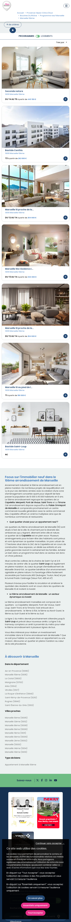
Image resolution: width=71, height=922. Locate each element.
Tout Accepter (35, 912)
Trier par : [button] (60, 42)
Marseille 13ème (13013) (16, 752)
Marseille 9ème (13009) (16, 736)
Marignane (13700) (14, 682)
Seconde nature (14, 91)
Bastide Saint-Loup (16, 446)
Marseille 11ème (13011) (15, 733)
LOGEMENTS (46, 36)
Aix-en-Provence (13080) (17, 671)
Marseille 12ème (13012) (16, 721)
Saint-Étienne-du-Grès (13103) (19, 705)
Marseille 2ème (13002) (16, 740)
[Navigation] (66, 6)
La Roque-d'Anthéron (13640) (19, 693)
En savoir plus (35, 898)
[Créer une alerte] (13, 30)
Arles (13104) (11, 686)
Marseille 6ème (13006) (16, 729)
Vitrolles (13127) (12, 690)
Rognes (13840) (12, 701)
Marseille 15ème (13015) (16, 674)
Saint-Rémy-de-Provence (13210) (21, 697)
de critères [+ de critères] (12, 24)
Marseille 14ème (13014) (16, 748)
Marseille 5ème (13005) (16, 717)
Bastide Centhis (14, 150)
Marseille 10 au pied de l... (18, 387)
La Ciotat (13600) (13, 678)
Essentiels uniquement (35, 905)
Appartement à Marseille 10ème (20, 764)
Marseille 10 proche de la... (19, 209)
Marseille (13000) (13, 744)
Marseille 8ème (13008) (16, 725)
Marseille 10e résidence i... (19, 268)
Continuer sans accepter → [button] (50, 843)
